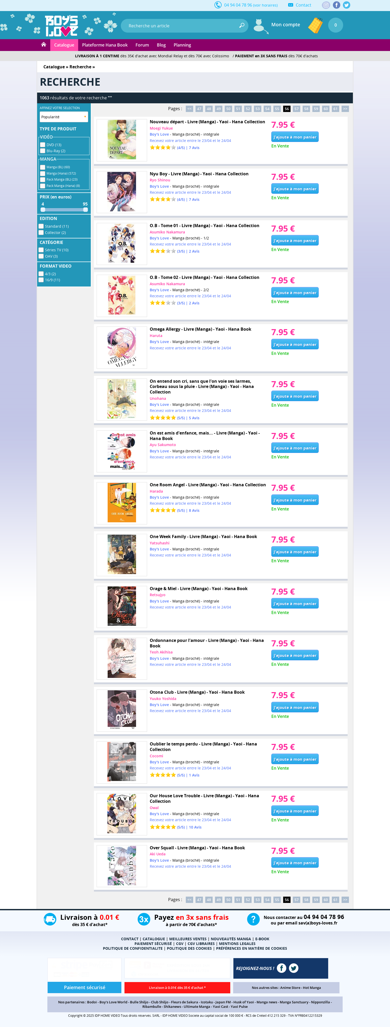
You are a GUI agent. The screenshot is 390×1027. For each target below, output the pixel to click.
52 (248, 108)
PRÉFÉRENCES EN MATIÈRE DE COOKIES (251, 948)
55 (277, 108)
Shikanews (172, 1006)
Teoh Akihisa (161, 652)
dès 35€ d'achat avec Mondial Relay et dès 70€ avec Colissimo (152, 55)
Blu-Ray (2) (56, 150)
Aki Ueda (158, 853)
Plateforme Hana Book (105, 45)
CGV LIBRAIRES (201, 943)
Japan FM (223, 1002)
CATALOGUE (154, 938)
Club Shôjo (159, 1002)
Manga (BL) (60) (58, 167)
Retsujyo (158, 594)
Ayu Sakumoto (163, 444)
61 (335, 108)
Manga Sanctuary (294, 1002)
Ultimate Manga (197, 1006)
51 (238, 108)
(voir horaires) (265, 5)
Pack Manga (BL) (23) (62, 179)
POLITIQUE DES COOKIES (189, 948)
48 (209, 108)
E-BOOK (262, 938)
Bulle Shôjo (139, 1002)
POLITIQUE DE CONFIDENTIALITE (133, 948)
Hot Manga (312, 987)
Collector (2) (55, 232)
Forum (142, 45)
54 (267, 108)
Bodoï (92, 1002)
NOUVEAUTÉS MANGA (231, 938)
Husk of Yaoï (243, 1002)
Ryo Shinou (160, 179)
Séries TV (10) (56, 249)
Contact (303, 5)
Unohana (158, 398)
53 (258, 108)
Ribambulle (151, 1006)
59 (316, 108)
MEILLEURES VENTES (188, 938)
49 (219, 108)
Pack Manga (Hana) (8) (63, 185)
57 (296, 108)
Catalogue (64, 45)
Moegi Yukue (161, 128)
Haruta (156, 335)
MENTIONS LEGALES (237, 943)
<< (189, 108)
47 (199, 108)
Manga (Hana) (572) (61, 173)
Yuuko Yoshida (163, 698)
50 (228, 108)
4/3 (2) (50, 273)
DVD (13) (54, 144)
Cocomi (156, 755)
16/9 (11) (52, 279)
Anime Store (290, 987)
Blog (161, 45)
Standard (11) (57, 226)
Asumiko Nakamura (167, 231)
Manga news (267, 1002)
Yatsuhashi (159, 542)
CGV (179, 943)
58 (306, 108)
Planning (182, 45)
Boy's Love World (113, 1002)
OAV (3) (51, 256)
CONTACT (129, 938)
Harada (156, 491)
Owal (154, 807)
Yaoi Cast (220, 1006)
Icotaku (207, 1002)
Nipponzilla (320, 1002)
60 (326, 108)
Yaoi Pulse (239, 1006)
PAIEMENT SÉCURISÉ (153, 943)
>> (345, 108)
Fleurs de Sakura (184, 1002)
